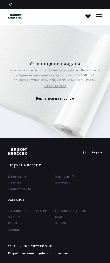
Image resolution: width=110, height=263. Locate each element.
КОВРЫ (91, 80)
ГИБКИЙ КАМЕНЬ (55, 85)
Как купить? (64, 177)
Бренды (14, 229)
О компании (17, 177)
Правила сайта (19, 189)
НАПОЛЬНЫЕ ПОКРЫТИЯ (27, 211)
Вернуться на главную (55, 98)
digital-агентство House (53, 253)
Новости (14, 183)
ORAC (71, 80)
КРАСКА (62, 80)
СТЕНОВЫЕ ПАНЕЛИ (42, 80)
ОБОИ (81, 80)
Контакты (62, 183)
